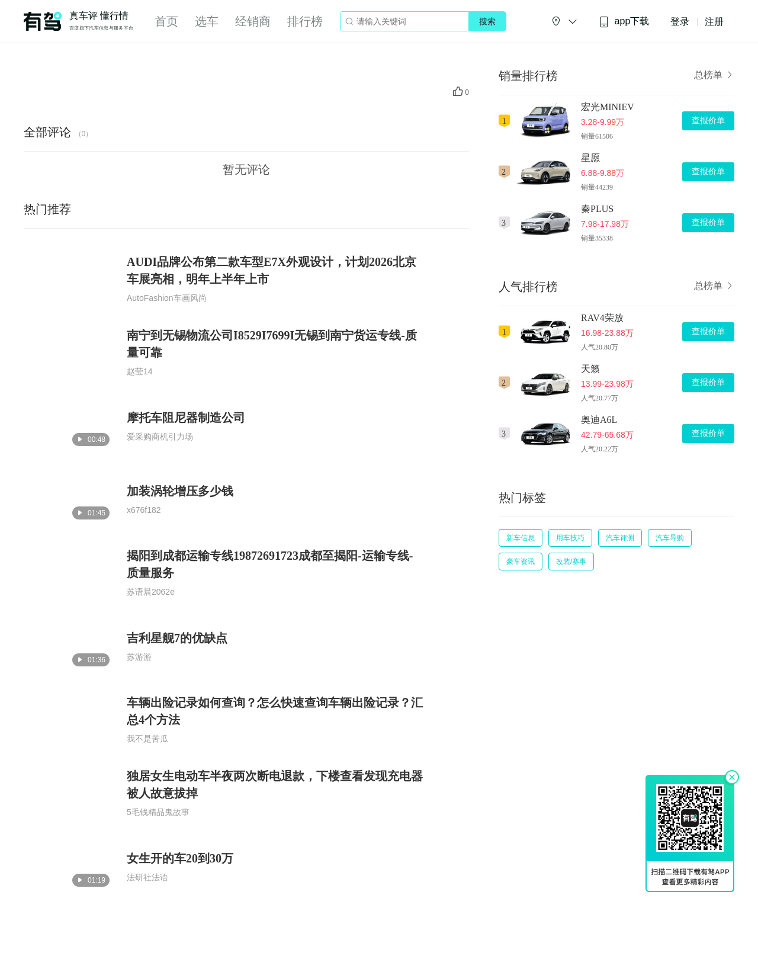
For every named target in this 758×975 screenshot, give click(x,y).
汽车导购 (670, 538)
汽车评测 (620, 538)
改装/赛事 (571, 561)
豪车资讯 (520, 561)
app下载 (624, 21)
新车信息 (520, 538)
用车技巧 (570, 538)
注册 (714, 22)
